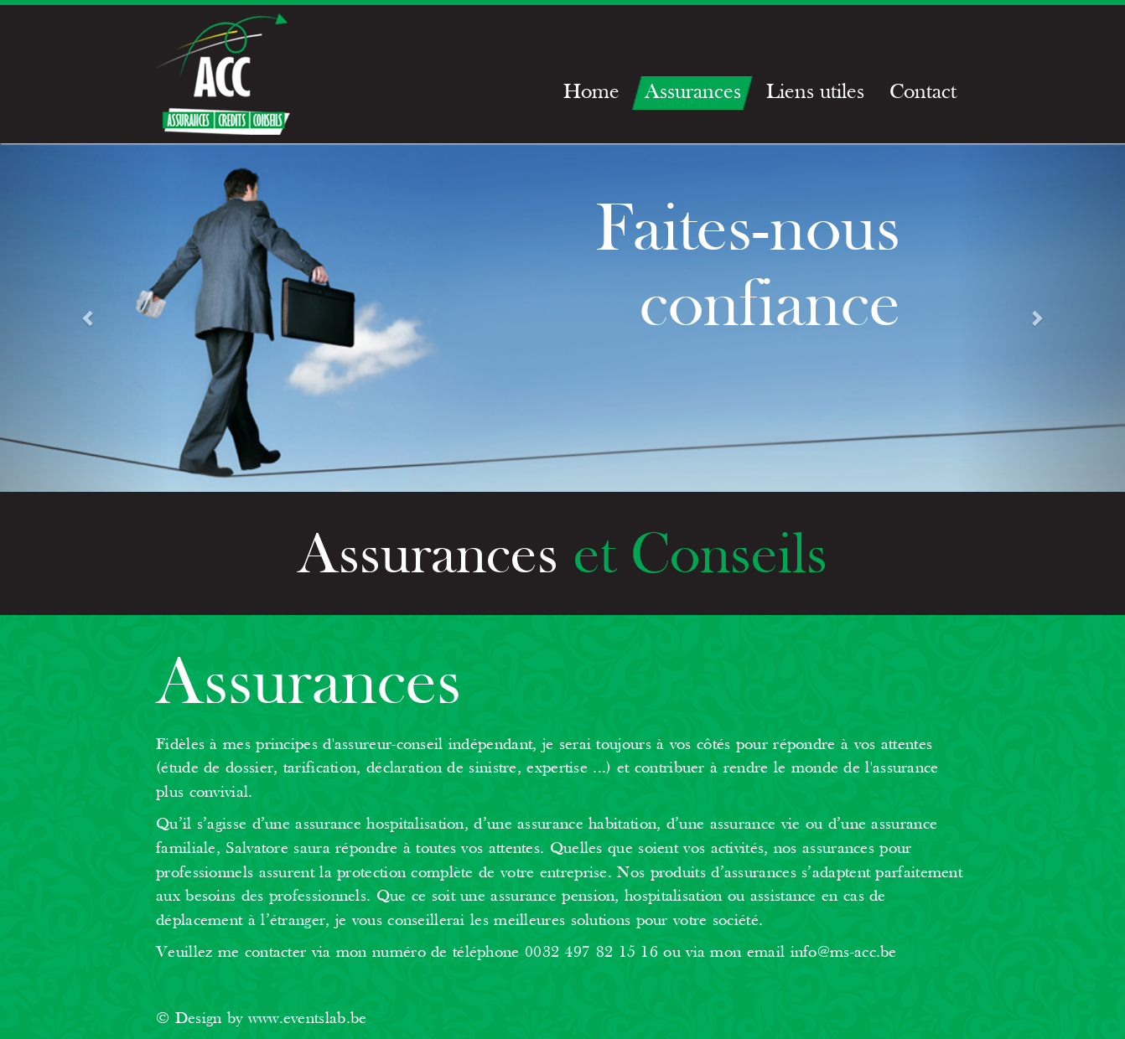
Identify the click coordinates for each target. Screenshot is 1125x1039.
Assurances (693, 92)
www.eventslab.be (307, 1019)
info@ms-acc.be (844, 952)
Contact (923, 92)
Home (591, 92)
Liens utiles (815, 92)
